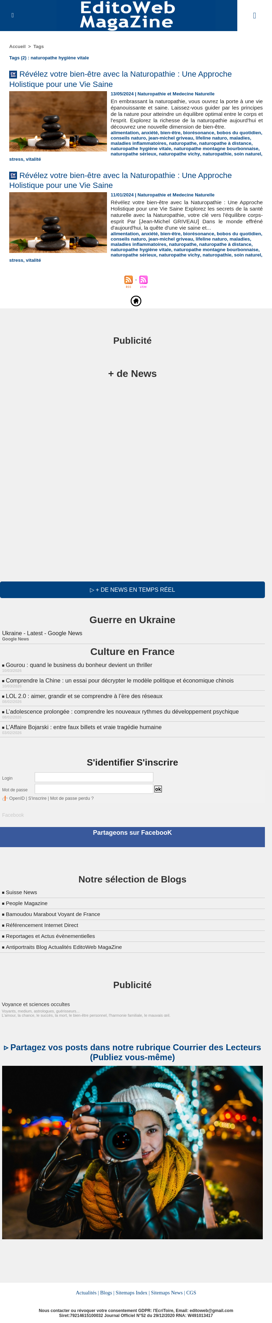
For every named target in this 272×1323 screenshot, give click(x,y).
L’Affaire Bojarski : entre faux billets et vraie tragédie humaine (82, 726)
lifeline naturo (208, 144)
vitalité (91, 160)
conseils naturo (127, 144)
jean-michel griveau (168, 144)
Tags (38, 46)
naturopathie (23, 160)
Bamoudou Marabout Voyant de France (55, 912)
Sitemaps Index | (132, 1290)
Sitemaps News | (168, 1290)
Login (7, 777)
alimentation (124, 139)
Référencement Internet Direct (43, 923)
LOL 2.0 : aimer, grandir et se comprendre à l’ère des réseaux (83, 696)
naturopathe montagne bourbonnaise (111, 155)
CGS (191, 1290)
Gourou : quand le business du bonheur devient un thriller (78, 665)
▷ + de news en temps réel (132, 591)
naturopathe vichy (220, 155)
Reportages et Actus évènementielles (52, 934)
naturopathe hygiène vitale (38, 155)
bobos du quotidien (234, 139)
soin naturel (53, 160)
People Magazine (28, 901)
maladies (235, 144)
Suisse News (22, 890)
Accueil (17, 46)
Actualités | (87, 1290)
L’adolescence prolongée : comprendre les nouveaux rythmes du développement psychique (120, 711)
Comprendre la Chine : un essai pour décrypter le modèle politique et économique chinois (118, 681)
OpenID (16, 797)
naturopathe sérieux (176, 155)
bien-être (168, 139)
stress (75, 160)
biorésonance (196, 139)
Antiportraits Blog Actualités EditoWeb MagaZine (67, 945)
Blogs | (108, 1290)
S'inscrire (36, 797)
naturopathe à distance (221, 149)
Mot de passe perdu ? (68, 797)
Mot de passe (15, 788)
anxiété (148, 139)
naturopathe (180, 149)
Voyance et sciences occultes (34, 1002)
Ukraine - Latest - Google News (41, 634)
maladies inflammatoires (137, 149)
